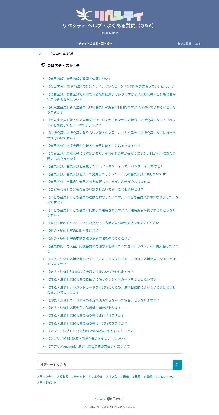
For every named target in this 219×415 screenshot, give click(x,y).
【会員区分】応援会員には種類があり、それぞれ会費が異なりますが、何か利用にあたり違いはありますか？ (111, 156)
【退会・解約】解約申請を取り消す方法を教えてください (89, 238)
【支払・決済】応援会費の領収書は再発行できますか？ (87, 323)
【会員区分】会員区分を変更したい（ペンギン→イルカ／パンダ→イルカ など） (105, 166)
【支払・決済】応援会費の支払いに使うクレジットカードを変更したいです (101, 279)
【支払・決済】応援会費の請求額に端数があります (84, 307)
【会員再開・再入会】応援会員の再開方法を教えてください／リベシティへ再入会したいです (113, 248)
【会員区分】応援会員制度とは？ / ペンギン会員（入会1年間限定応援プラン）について (110, 86)
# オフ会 (111, 376)
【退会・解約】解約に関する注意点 (73, 230)
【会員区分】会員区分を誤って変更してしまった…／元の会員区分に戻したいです (106, 174)
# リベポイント (47, 382)
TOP (39, 53)
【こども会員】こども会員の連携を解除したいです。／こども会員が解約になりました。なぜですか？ (113, 200)
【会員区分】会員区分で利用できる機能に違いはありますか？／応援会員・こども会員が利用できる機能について (111, 97)
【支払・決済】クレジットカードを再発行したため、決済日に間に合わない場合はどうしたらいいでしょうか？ (111, 290)
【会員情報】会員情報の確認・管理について (79, 78)
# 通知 (125, 376)
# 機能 (148, 376)
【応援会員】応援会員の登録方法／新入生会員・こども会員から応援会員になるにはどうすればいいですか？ (111, 135)
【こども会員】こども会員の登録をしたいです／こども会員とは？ (95, 189)
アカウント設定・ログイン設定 (147, 43)
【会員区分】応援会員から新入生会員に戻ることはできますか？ (93, 145)
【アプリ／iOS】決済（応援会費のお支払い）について (86, 338)
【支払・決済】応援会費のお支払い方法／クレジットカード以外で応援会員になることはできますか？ (111, 261)
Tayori (109, 406)
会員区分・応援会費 (109, 43)
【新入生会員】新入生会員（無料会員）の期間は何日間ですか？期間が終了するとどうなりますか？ (111, 110)
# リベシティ (45, 376)
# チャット (78, 376)
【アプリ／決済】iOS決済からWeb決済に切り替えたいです (90, 330)
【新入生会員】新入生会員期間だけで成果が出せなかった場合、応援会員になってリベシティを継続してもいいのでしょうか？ (111, 122)
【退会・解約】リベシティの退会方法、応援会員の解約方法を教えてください (103, 222)
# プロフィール (165, 376)
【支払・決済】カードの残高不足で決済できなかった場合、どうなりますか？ (103, 300)
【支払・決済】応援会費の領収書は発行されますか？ (85, 315)
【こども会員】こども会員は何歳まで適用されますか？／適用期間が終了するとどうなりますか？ (111, 213)
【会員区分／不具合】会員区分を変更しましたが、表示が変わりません (98, 181)
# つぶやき (96, 376)
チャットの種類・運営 (77, 43)
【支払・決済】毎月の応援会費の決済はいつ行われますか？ (90, 271)
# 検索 (136, 376)
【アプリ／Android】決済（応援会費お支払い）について (88, 346)
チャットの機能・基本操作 (40, 43)
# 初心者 (62, 376)
